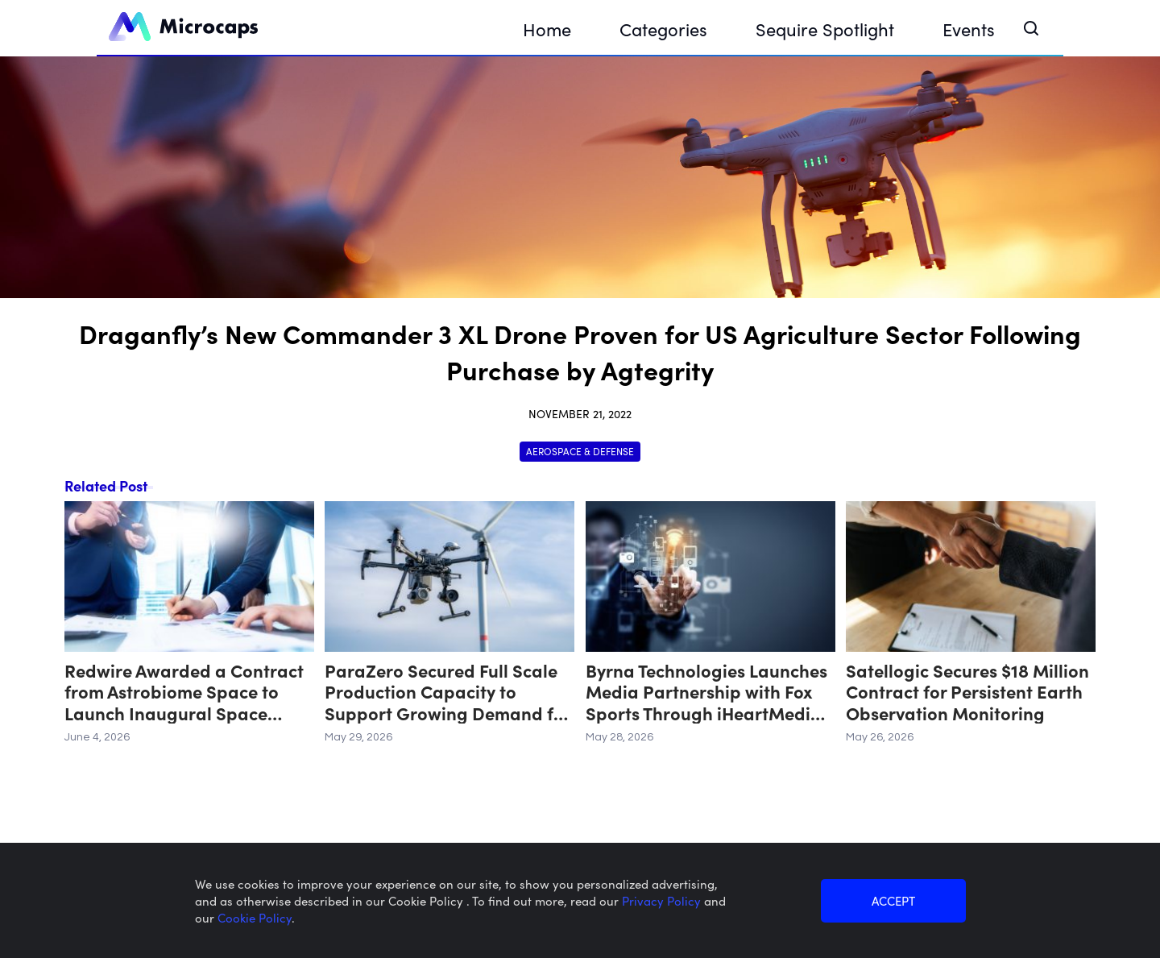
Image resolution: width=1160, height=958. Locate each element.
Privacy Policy (663, 900)
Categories (663, 28)
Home (547, 28)
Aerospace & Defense (580, 451)
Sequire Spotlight (825, 28)
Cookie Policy (255, 917)
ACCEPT (893, 900)
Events (968, 28)
